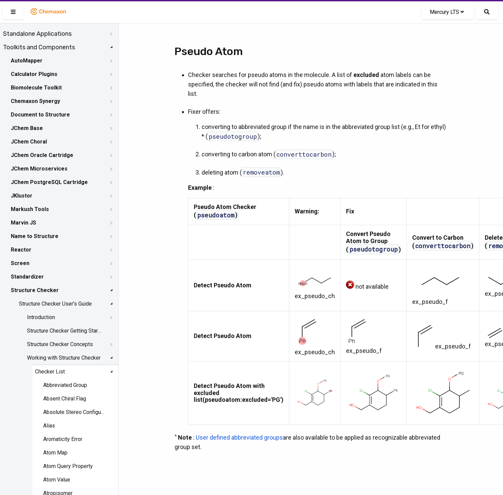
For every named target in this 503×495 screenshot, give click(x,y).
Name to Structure (34, 236)
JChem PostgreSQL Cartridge (49, 182)
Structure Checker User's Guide (55, 304)
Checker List (50, 371)
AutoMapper (27, 60)
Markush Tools (30, 209)
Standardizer (27, 276)
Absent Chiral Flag (64, 398)
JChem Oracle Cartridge (42, 155)
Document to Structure (40, 114)
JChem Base (27, 128)
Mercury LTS (447, 12)
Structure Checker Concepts (60, 344)
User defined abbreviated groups (239, 437)
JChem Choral (29, 141)
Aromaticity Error (62, 439)
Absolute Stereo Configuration (74, 412)
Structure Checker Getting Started (64, 331)
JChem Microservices (39, 168)
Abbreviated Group (65, 385)
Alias (49, 425)
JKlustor (21, 195)
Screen (20, 263)
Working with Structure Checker (64, 358)
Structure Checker (35, 290)
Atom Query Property (68, 466)
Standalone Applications (37, 33)
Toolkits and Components (39, 47)
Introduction (41, 317)
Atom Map (55, 452)
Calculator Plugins (34, 74)
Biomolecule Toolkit (36, 87)
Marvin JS (23, 222)
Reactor (21, 249)
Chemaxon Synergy (35, 101)
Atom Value (56, 479)
